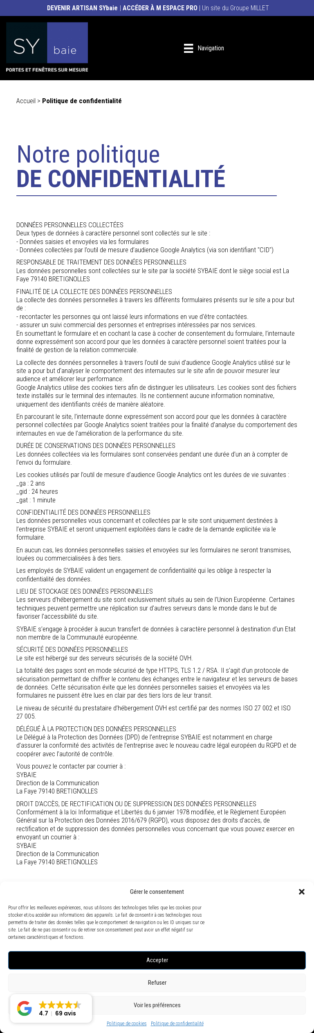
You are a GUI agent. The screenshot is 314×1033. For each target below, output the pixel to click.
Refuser (157, 982)
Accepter (157, 960)
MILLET (260, 8)
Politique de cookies (127, 1023)
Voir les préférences (157, 1005)
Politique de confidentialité (177, 1023)
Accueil (26, 101)
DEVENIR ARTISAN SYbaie (82, 8)
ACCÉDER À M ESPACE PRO (160, 8)
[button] (302, 892)
